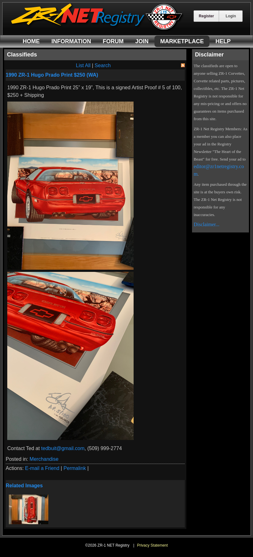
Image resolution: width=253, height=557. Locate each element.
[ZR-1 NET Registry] (97, 29)
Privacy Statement (152, 545)
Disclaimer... (206, 224)
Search (103, 65)
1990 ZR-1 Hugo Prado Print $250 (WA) (52, 75)
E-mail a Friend (42, 468)
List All (83, 65)
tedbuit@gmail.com (62, 448)
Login (231, 16)
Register (206, 16)
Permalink (74, 468)
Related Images (24, 485)
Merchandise (44, 459)
